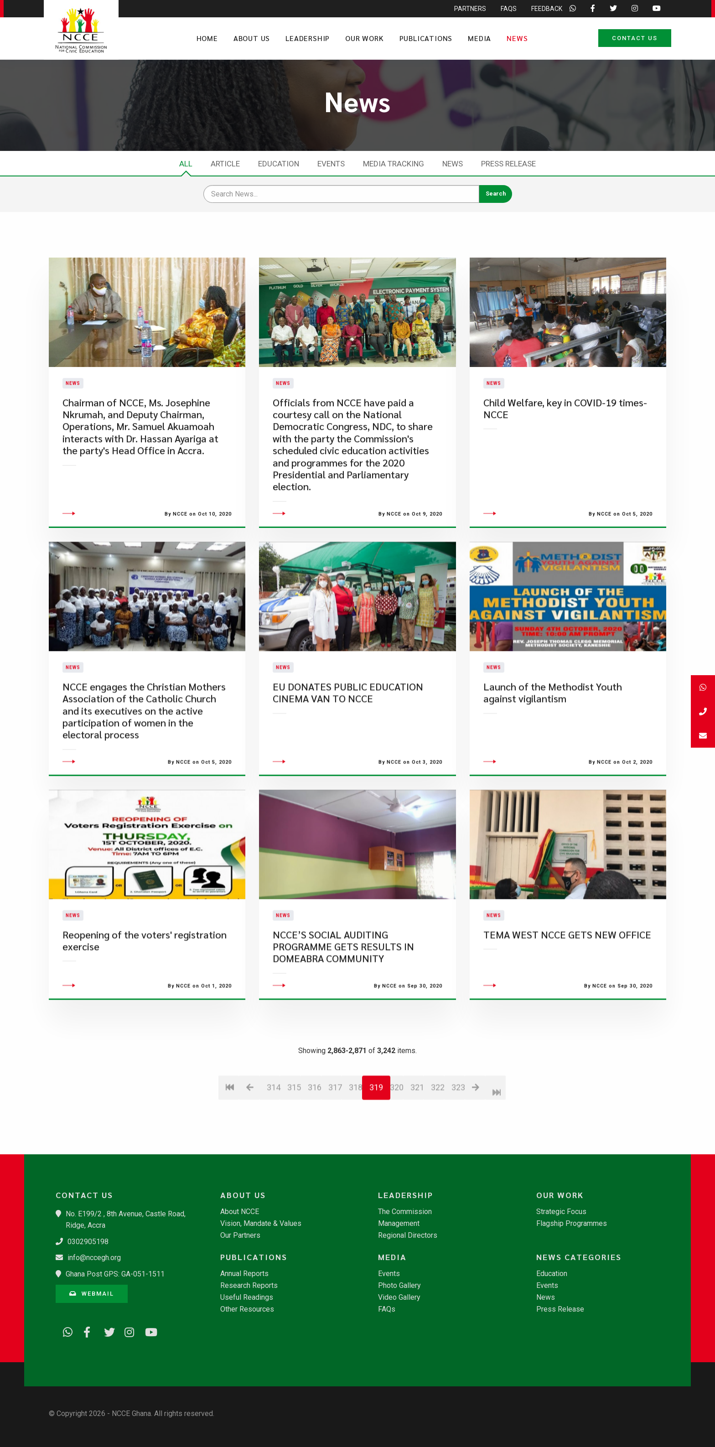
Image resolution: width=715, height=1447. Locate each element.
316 (314, 1141)
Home (207, 38)
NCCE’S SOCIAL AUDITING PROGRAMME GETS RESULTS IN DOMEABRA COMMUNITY (343, 1000)
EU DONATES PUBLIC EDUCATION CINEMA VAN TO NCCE (348, 746)
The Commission (405, 1211)
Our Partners (240, 1235)
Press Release (508, 163)
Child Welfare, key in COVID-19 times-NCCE (565, 435)
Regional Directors (407, 1235)
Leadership (307, 38)
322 (437, 1141)
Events (331, 163)
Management (399, 1223)
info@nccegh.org (94, 1257)
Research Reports (249, 1285)
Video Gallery (399, 1297)
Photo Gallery (399, 1285)
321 (417, 1141)
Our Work (364, 38)
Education (278, 163)
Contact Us (635, 38)
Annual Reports (244, 1273)
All (185, 163)
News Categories (579, 1257)
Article (225, 163)
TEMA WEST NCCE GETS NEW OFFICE (567, 988)
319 (376, 1141)
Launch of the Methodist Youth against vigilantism (552, 746)
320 (396, 1141)
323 (458, 1141)
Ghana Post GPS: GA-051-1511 (115, 1274)
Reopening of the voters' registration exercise (144, 994)
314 (273, 1141)
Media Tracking (393, 163)
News (517, 38)
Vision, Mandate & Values (260, 1223)
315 (294, 1141)
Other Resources (247, 1309)
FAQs (386, 1309)
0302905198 (88, 1241)
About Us (251, 38)
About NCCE (239, 1211)
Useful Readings (246, 1297)
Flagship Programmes (571, 1223)
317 (335, 1141)
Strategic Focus (561, 1211)
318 (355, 1141)
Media (479, 38)
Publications (426, 38)
